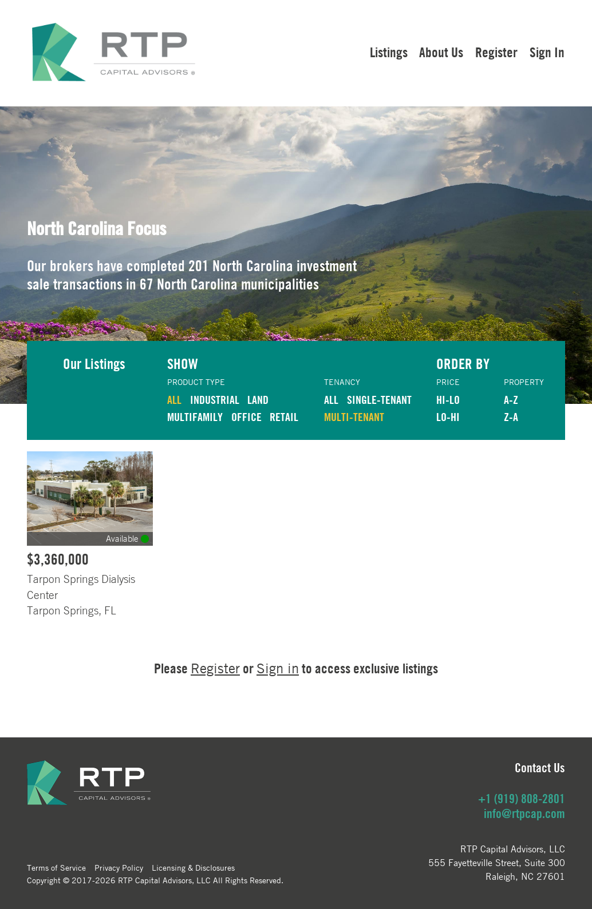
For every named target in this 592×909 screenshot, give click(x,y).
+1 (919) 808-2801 (521, 798)
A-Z (511, 399)
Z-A (511, 417)
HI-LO (448, 399)
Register (496, 52)
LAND (258, 399)
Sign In (547, 52)
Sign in (277, 668)
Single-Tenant (379, 399)
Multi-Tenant (354, 417)
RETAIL (284, 417)
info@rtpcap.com (524, 813)
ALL (174, 399)
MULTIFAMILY (195, 417)
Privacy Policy (118, 867)
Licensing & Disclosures (193, 867)
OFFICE (246, 417)
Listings (389, 52)
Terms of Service (56, 867)
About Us (441, 52)
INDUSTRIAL (214, 399)
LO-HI (448, 417)
